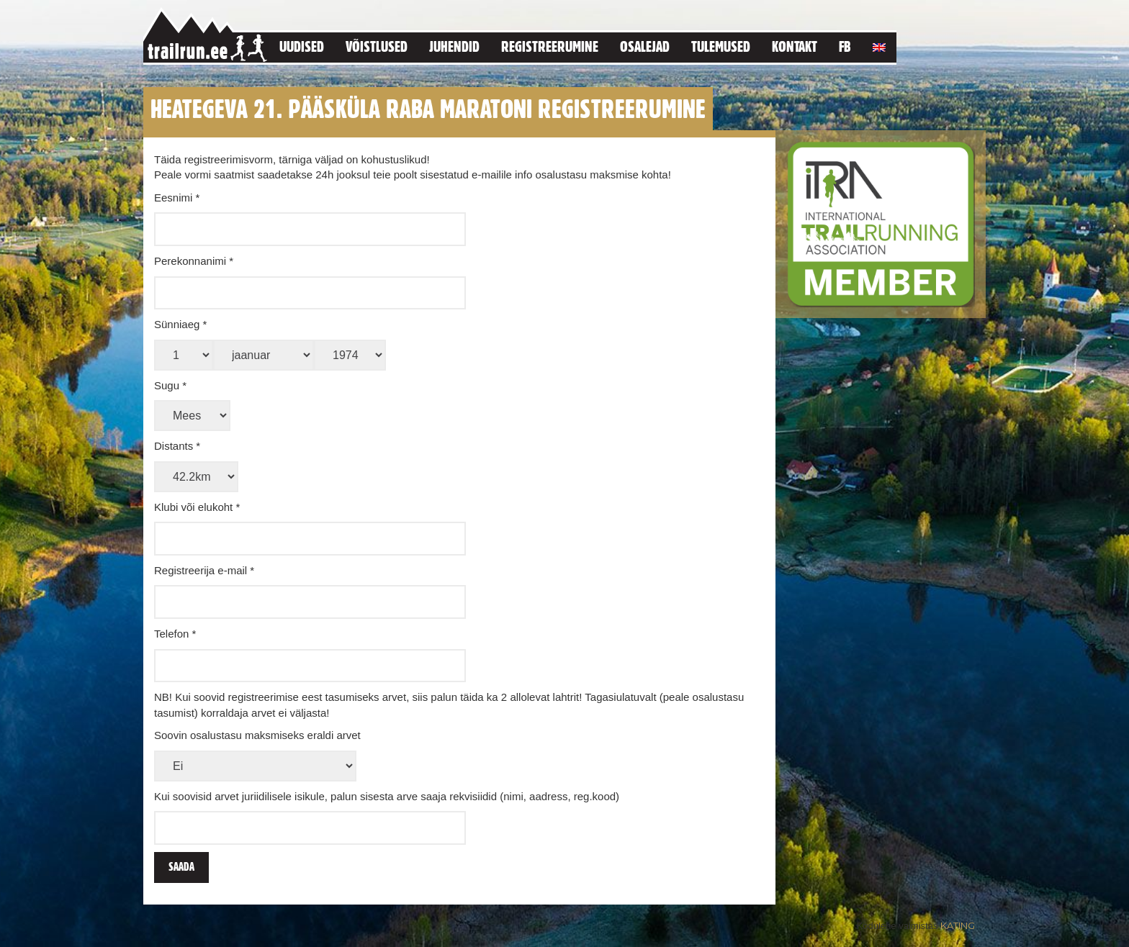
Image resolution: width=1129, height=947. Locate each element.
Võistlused (377, 46)
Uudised (301, 46)
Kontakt (794, 46)
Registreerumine (549, 46)
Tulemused (720, 46)
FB (845, 46)
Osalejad (645, 46)
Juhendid (454, 46)
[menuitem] (879, 45)
